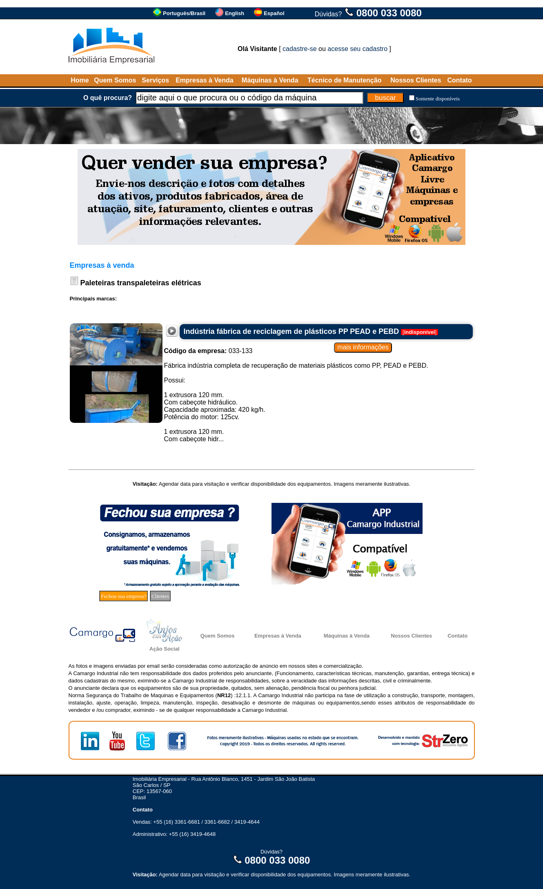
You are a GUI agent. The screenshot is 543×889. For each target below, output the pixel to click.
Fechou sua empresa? (123, 596)
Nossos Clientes (415, 80)
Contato (459, 80)
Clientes (160, 596)
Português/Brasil (184, 13)
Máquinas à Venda (270, 80)
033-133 (208, 350)
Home (80, 80)
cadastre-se (300, 48)
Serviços (155, 80)
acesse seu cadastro (357, 48)
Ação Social (164, 649)
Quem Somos (115, 80)
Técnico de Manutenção (344, 80)
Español (274, 13)
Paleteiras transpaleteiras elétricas (140, 283)
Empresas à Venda (204, 80)
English (234, 13)
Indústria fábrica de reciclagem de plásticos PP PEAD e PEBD (291, 331)
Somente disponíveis (438, 99)
